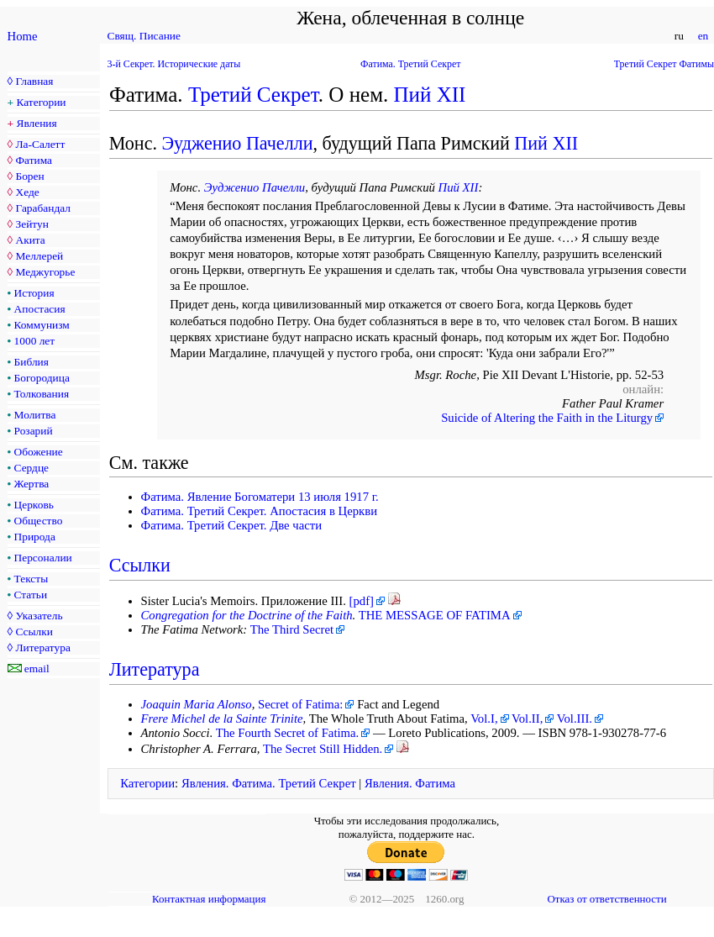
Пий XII (430, 94)
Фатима (33, 160)
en (703, 35)
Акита (30, 240)
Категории (41, 102)
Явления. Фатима (410, 783)
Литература (42, 647)
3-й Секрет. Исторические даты (174, 64)
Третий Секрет (253, 94)
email (37, 668)
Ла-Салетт (40, 144)
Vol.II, (527, 718)
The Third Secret (291, 629)
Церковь (34, 504)
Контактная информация (208, 898)
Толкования (41, 393)
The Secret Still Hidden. (322, 748)
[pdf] (361, 601)
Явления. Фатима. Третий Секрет (268, 783)
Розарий (33, 430)
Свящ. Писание (144, 35)
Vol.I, (483, 718)
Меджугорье (45, 272)
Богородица (42, 377)
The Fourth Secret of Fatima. (287, 733)
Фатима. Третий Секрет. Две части (232, 525)
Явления (37, 123)
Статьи (31, 594)
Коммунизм (42, 324)
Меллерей (39, 256)
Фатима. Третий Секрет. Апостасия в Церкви (259, 511)
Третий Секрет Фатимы (664, 64)
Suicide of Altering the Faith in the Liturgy (547, 417)
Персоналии (43, 557)
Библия (31, 361)
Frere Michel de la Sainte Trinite (222, 718)
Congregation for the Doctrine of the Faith (247, 615)
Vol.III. (574, 718)
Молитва (35, 414)
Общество (38, 520)
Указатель (38, 615)
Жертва (32, 483)
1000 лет (34, 340)
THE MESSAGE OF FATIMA (435, 615)
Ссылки (33, 631)
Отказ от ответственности (606, 898)
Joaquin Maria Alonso (196, 704)
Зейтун (31, 224)
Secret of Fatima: (300, 704)
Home (23, 36)
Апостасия (40, 309)
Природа (34, 536)
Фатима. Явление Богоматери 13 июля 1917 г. (260, 496)
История (34, 293)
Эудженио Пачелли (236, 143)
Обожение (38, 451)
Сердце (31, 467)
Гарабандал (42, 208)
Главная (34, 81)
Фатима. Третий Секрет (410, 64)
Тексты (31, 578)
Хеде (27, 192)
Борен (29, 176)
